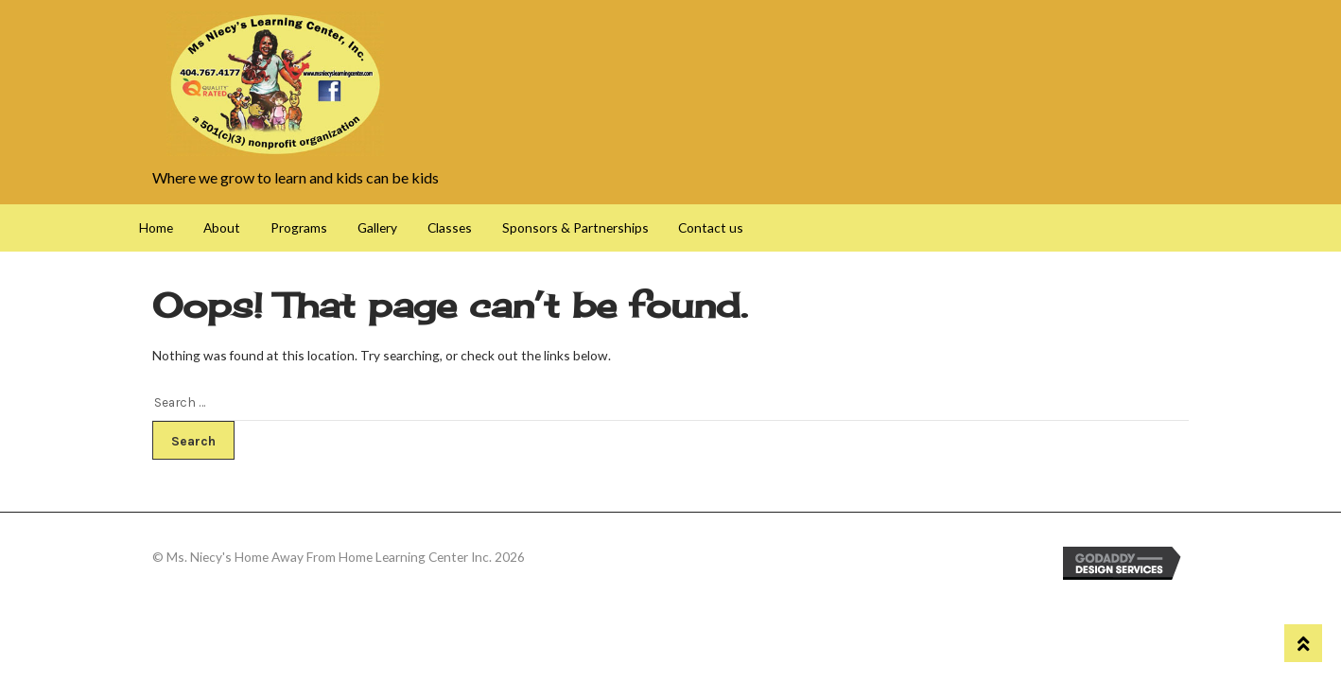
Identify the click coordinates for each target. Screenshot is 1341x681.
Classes (449, 227)
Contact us (710, 227)
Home (156, 227)
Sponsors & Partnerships (575, 227)
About (221, 227)
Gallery (377, 227)
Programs (298, 227)
